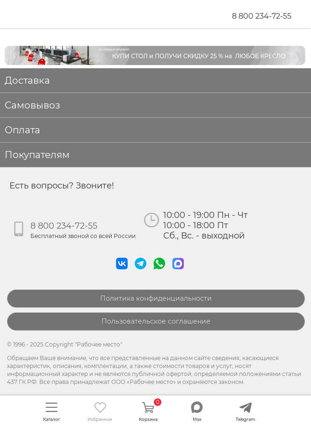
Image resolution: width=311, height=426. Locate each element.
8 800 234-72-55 (261, 16)
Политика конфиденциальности (156, 298)
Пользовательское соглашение (155, 321)
